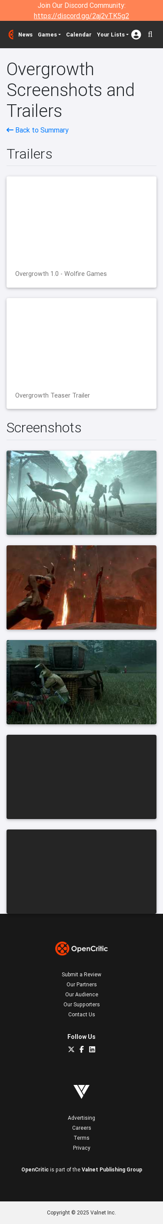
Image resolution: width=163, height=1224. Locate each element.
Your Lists (111, 34)
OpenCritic (35, 1169)
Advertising (81, 1118)
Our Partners (82, 984)
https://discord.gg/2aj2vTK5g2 (81, 15)
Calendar (79, 34)
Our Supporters (81, 1004)
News (25, 34)
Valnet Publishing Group (112, 1169)
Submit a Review (81, 974)
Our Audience (81, 994)
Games (47, 34)
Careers (81, 1127)
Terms (81, 1137)
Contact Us (81, 1014)
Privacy (81, 1147)
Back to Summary (38, 130)
